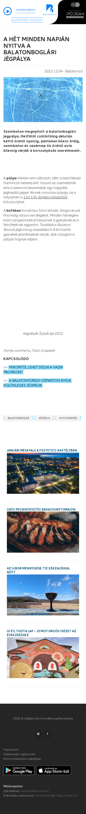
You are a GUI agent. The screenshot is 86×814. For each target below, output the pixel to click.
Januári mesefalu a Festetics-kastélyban (42, 450)
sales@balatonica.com (35, 791)
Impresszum (11, 749)
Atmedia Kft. (43, 795)
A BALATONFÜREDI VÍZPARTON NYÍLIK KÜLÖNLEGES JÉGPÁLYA (37, 383)
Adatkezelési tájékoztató (19, 754)
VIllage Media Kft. (66, 795)
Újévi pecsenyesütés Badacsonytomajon (41, 509)
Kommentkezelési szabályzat (22, 759)
